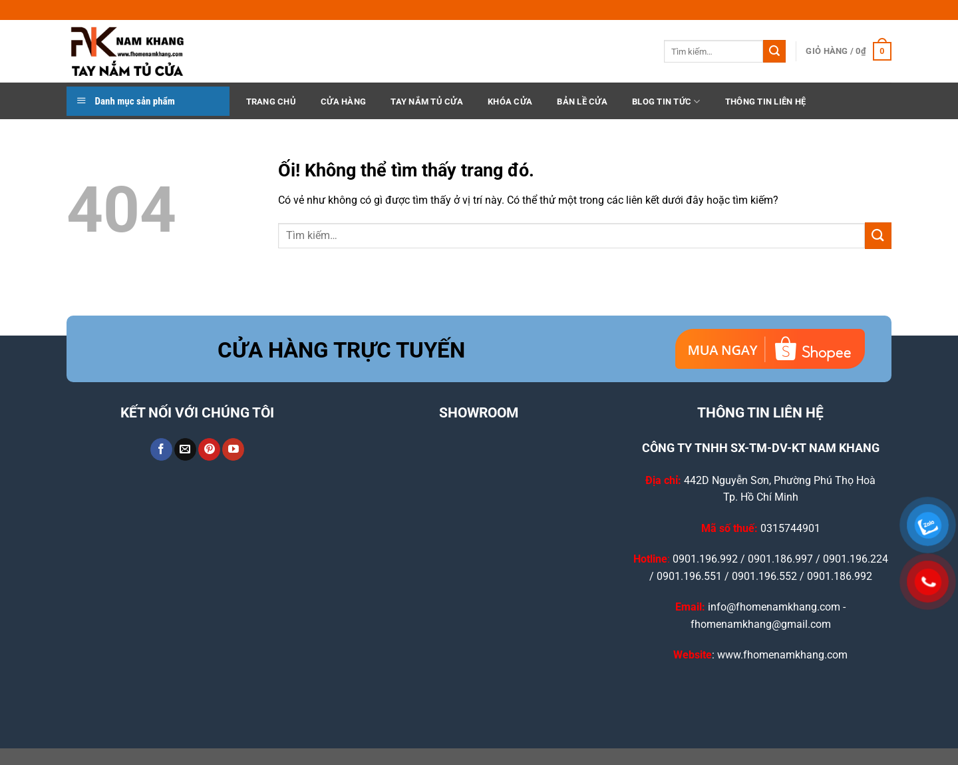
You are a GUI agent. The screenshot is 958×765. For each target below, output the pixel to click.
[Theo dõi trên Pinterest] (209, 449)
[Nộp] (774, 51)
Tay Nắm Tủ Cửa (427, 102)
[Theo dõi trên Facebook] (161, 449)
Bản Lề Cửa (582, 102)
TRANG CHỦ (271, 102)
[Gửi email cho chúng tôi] (185, 449)
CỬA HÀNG (343, 102)
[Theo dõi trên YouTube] (233, 449)
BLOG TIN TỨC (666, 101)
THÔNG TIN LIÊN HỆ (765, 102)
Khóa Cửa (510, 102)
